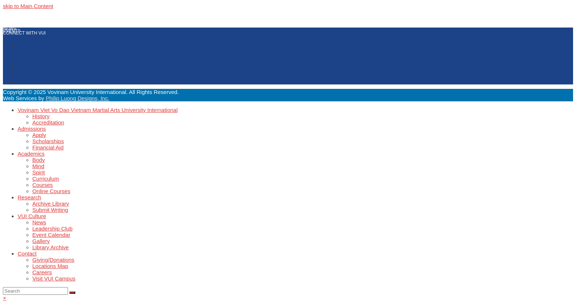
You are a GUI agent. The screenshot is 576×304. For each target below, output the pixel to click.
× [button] (4, 298)
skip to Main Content (28, 6)
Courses (42, 185)
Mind (38, 166)
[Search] (35, 291)
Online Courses (51, 191)
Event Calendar (51, 235)
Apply (39, 135)
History (41, 116)
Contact (27, 253)
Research (29, 197)
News (39, 222)
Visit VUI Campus (53, 278)
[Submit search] (72, 293)
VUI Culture (32, 216)
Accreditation (48, 122)
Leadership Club (52, 228)
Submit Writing (50, 210)
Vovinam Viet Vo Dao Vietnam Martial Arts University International (98, 110)
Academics (31, 154)
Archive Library (50, 203)
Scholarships (48, 141)
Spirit (38, 172)
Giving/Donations (53, 260)
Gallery (41, 241)
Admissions (32, 129)
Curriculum (45, 178)
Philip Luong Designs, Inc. (77, 98)
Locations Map (50, 266)
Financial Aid (48, 147)
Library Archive (50, 247)
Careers (42, 272)
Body (38, 160)
